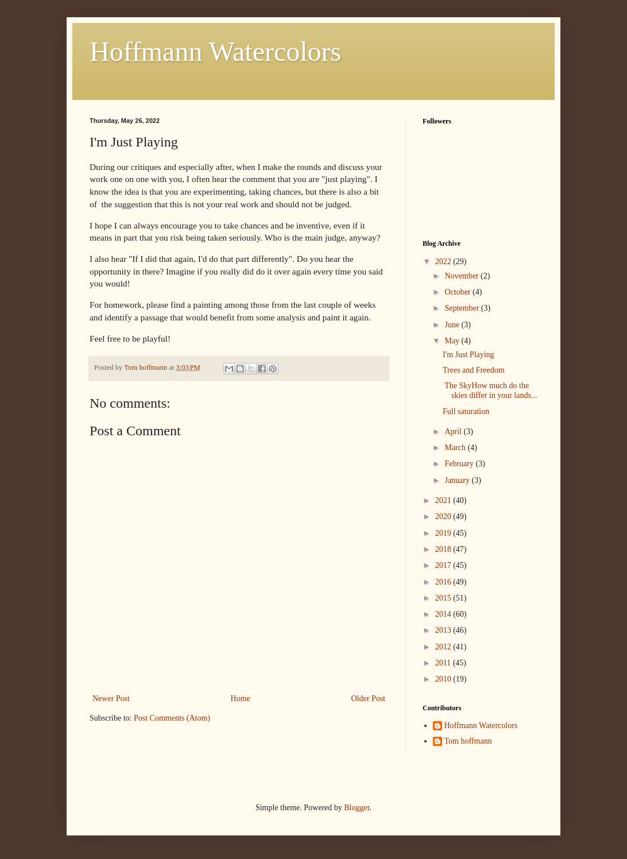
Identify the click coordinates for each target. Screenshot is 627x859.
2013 (444, 630)
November (462, 276)
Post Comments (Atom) (172, 718)
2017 (444, 565)
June (452, 324)
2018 (444, 549)
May (452, 340)
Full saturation (466, 411)
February (459, 463)
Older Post (368, 698)
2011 (444, 663)
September (462, 308)
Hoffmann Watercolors (215, 51)
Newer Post (111, 698)
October (458, 292)
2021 (444, 500)
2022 (444, 261)
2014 (444, 614)
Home (240, 698)
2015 (444, 598)
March (455, 447)
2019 (444, 533)
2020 (444, 516)
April (453, 431)
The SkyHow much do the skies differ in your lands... (490, 390)
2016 (444, 582)
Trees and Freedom (474, 370)
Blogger (356, 807)
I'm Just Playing (468, 354)
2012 (444, 647)
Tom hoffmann (468, 741)
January (457, 480)
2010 (444, 679)
